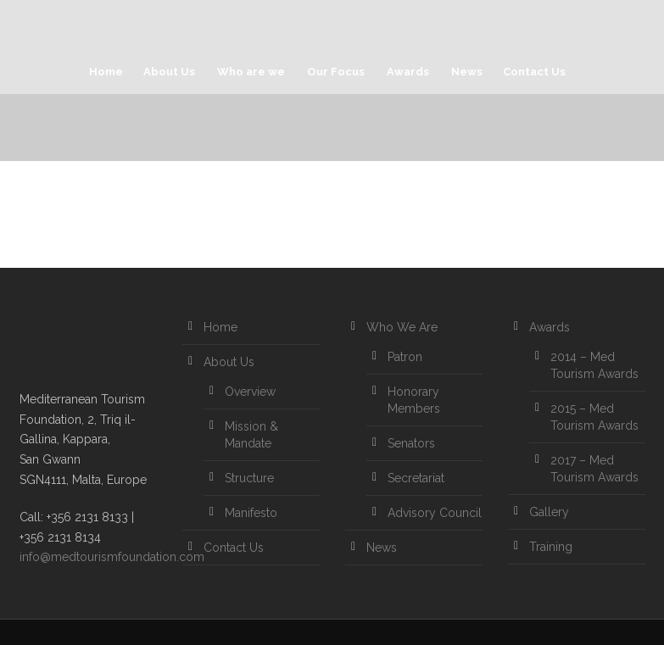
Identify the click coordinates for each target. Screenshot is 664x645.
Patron (405, 357)
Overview (250, 391)
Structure (249, 478)
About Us (169, 71)
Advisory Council (435, 513)
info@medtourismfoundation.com (112, 557)
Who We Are (402, 327)
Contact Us (534, 71)
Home (106, 71)
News (467, 71)
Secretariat (416, 478)
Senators (411, 443)
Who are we (251, 71)
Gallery (549, 512)
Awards (408, 71)
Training (550, 546)
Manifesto (251, 513)
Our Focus (336, 71)
